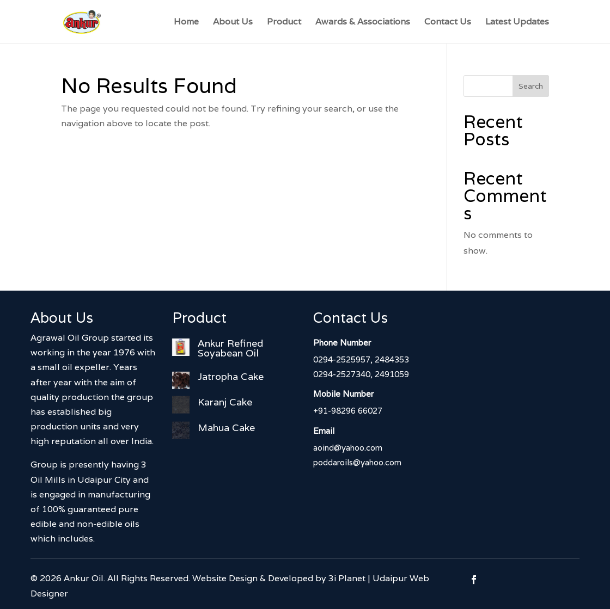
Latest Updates (517, 22)
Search (530, 86)
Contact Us (447, 22)
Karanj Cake (225, 402)
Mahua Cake (226, 427)
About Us (233, 22)
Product (284, 22)
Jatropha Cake (231, 376)
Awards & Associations (362, 22)
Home (186, 22)
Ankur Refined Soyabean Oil (230, 348)
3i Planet (346, 578)
